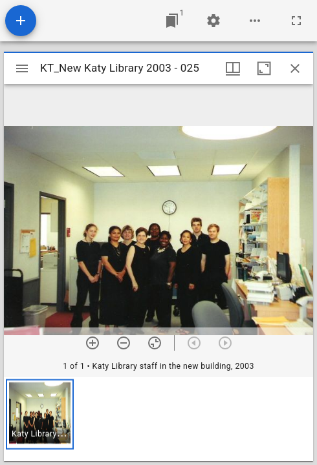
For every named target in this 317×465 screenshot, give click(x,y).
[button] (40, 414)
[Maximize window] (263, 68)
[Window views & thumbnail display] (232, 68)
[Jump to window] (172, 20)
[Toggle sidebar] (22, 68)
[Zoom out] (123, 342)
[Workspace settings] (213, 20)
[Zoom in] (92, 342)
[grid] (158, 419)
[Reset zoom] (154, 342)
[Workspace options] (254, 20)
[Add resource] (20, 20)
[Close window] (295, 68)
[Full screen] (296, 20)
